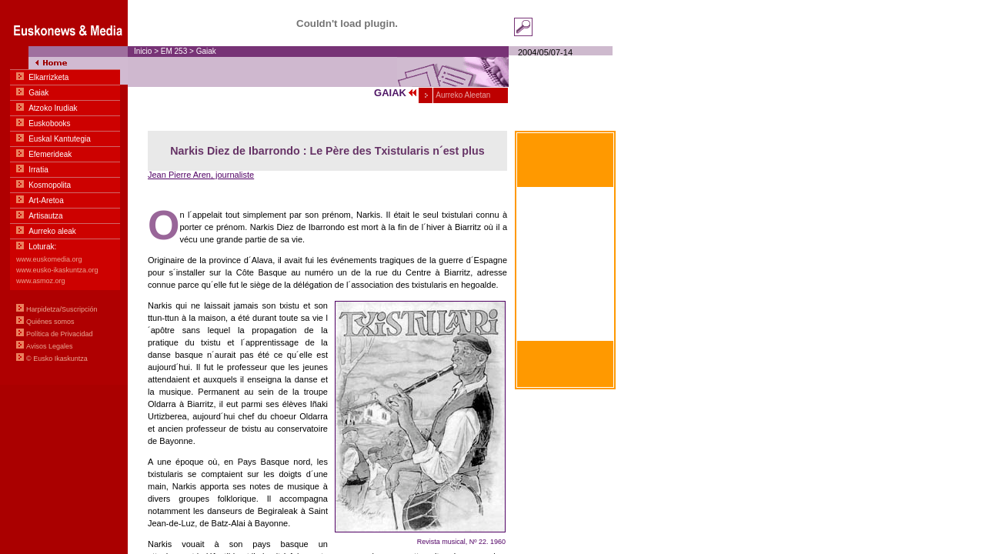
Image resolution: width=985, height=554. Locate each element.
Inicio (143, 51)
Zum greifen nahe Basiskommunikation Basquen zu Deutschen (565, 319)
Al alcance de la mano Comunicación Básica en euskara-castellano (565, 208)
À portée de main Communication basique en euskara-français (564, 245)
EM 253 (174, 51)
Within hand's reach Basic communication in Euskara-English (565, 282)
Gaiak (206, 51)
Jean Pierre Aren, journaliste (201, 174)
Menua (64, 192)
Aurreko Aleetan (462, 95)
